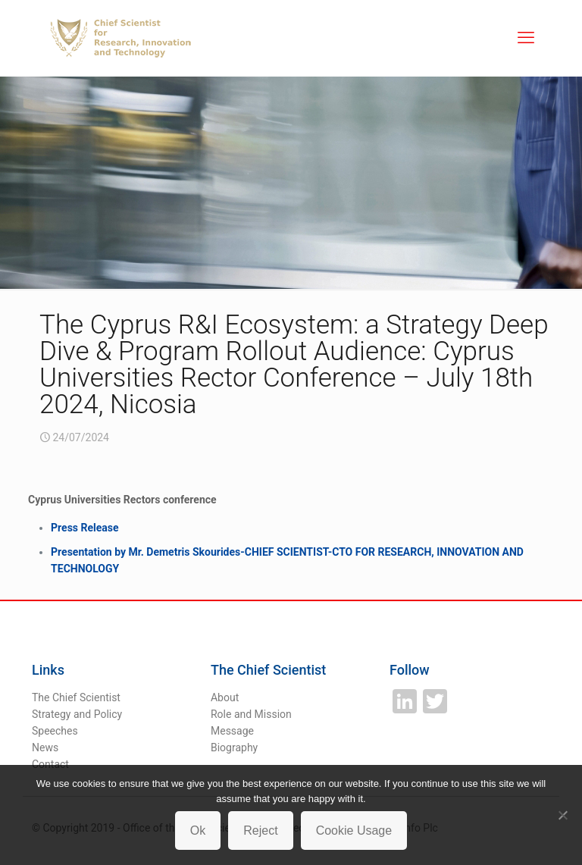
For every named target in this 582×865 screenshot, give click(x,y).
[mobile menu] (526, 38)
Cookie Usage (354, 830)
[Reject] (563, 815)
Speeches (55, 731)
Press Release (84, 528)
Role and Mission (251, 714)
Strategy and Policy (77, 714)
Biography (234, 747)
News (45, 747)
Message (232, 731)
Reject (260, 830)
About (225, 697)
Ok (197, 830)
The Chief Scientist (76, 697)
